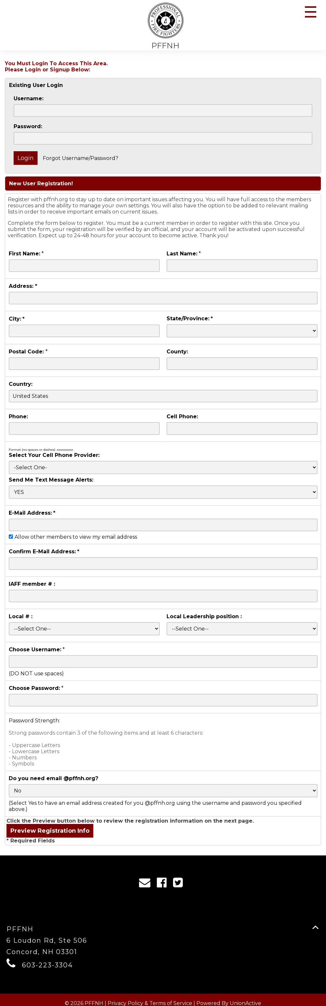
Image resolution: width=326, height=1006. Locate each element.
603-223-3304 (47, 965)
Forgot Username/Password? (80, 158)
